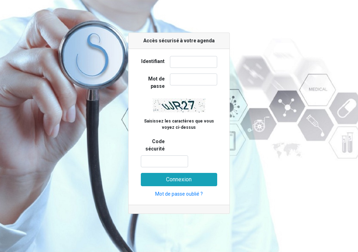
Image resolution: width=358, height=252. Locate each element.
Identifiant (153, 61)
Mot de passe (156, 82)
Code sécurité (155, 145)
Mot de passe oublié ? (179, 194)
